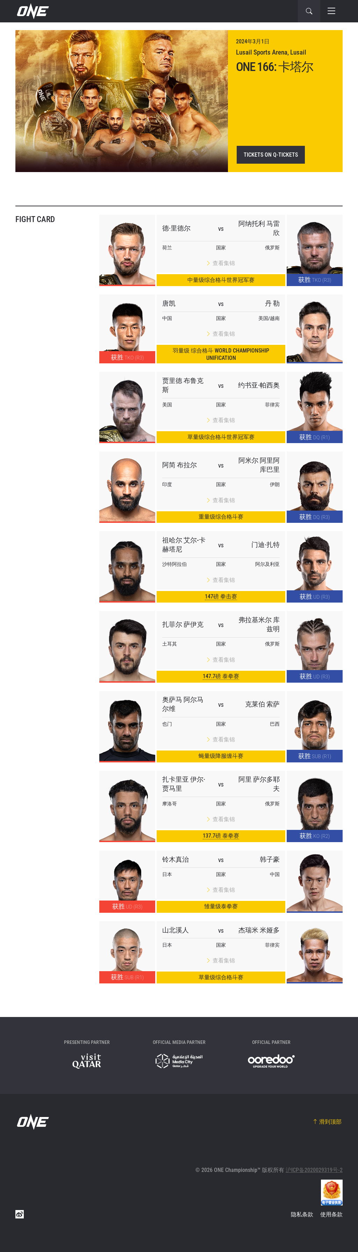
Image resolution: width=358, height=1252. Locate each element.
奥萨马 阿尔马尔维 (182, 704)
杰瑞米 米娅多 (259, 930)
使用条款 (331, 1214)
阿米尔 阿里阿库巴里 (259, 465)
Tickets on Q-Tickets (271, 154)
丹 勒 (272, 303)
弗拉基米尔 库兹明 (259, 624)
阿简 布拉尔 (179, 465)
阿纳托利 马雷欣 (259, 228)
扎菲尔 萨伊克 (182, 624)
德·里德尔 (176, 228)
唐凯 (169, 303)
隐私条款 (302, 1214)
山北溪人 (175, 930)
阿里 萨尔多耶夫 (259, 783)
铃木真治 (175, 859)
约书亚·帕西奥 (259, 385)
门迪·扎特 (265, 545)
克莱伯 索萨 (262, 704)
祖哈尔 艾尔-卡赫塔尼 (184, 544)
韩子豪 (270, 859)
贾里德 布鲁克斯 (182, 385)
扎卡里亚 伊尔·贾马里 (183, 783)
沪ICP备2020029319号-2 (314, 1170)
